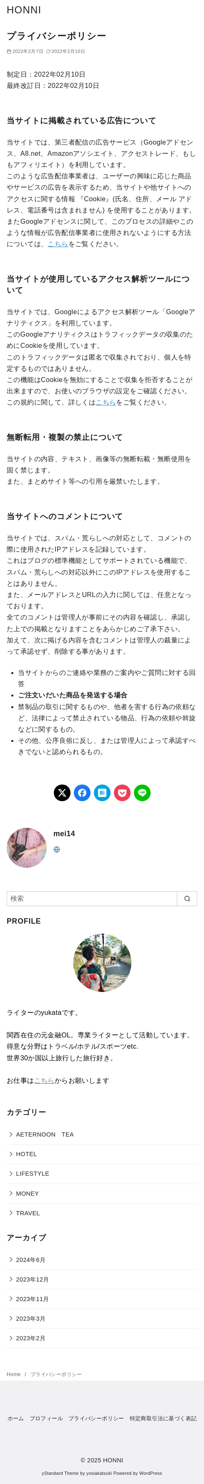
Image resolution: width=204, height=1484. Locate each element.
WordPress (150, 1473)
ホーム (16, 1418)
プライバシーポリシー (56, 1374)
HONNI (24, 9)
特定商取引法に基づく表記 (163, 1418)
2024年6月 (31, 1260)
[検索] (102, 898)
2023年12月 (32, 1279)
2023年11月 (32, 1299)
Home (14, 1374)
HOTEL (26, 1154)
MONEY (27, 1193)
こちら (58, 243)
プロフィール (46, 1418)
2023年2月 (31, 1338)
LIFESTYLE (33, 1173)
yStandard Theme (60, 1473)
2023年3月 (31, 1318)
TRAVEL (28, 1213)
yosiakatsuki (99, 1473)
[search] (187, 898)
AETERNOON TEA (45, 1134)
